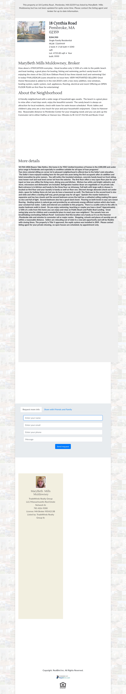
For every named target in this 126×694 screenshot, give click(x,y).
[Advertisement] (102, 37)
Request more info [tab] (31, 409)
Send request (63, 446)
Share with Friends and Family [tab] (58, 409)
